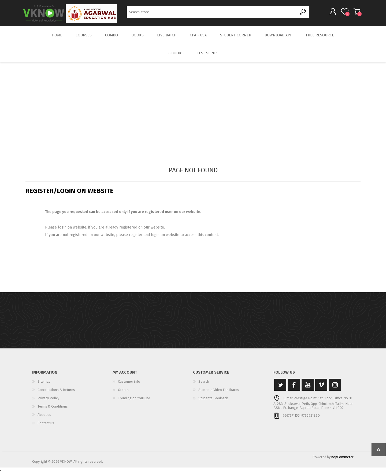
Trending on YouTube (134, 402)
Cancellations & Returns (56, 393)
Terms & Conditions (53, 410)
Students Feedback (213, 402)
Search (303, 13)
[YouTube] (308, 388)
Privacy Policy (48, 402)
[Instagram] (335, 388)
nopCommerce (342, 460)
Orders (123, 393)
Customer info (129, 385)
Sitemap (44, 385)
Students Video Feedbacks (218, 393)
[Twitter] (280, 388)
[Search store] (212, 13)
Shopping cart (354, 13)
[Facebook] (294, 388)
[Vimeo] (321, 388)
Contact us (46, 426)
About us (44, 418)
